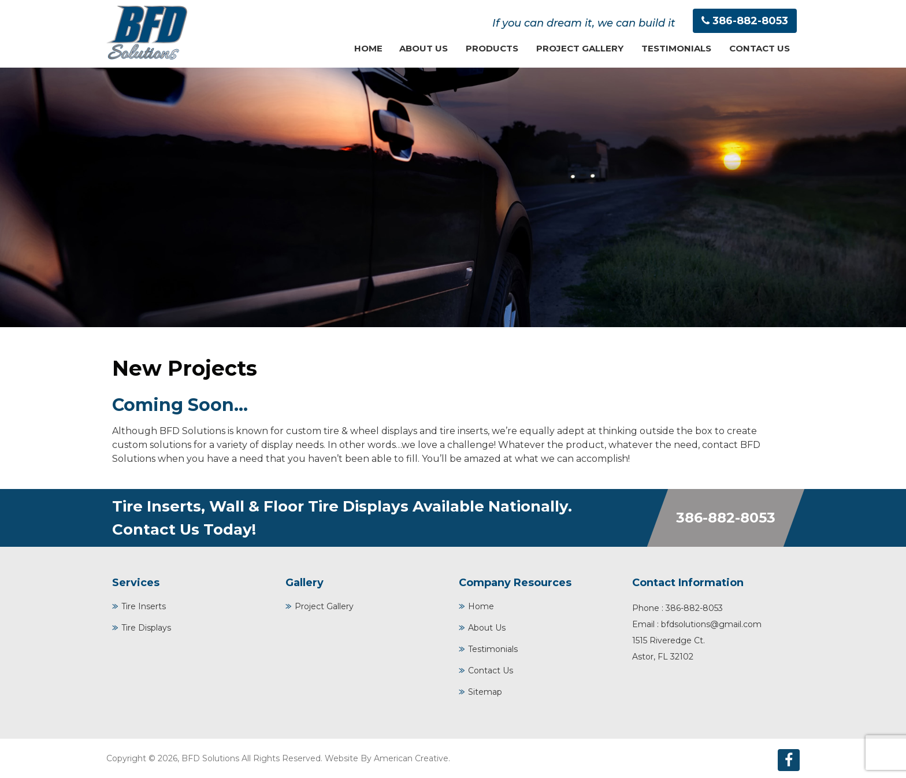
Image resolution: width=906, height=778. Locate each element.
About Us (487, 628)
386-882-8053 (750, 20)
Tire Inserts (143, 606)
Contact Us (490, 670)
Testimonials (493, 649)
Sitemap (485, 692)
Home (481, 606)
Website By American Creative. (387, 758)
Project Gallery (324, 606)
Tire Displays (146, 628)
